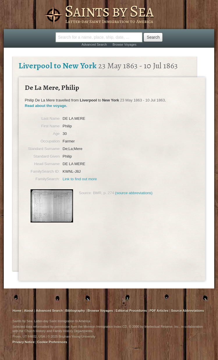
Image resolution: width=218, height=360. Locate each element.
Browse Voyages (125, 44)
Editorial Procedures (131, 310)
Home (17, 310)
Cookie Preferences (52, 342)
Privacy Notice (24, 342)
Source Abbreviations (187, 310)
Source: (85, 193)
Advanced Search (94, 44)
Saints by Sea (109, 11)
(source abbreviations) (134, 193)
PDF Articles (159, 310)
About (28, 310)
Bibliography (75, 310)
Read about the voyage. (46, 106)
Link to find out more (80, 179)
